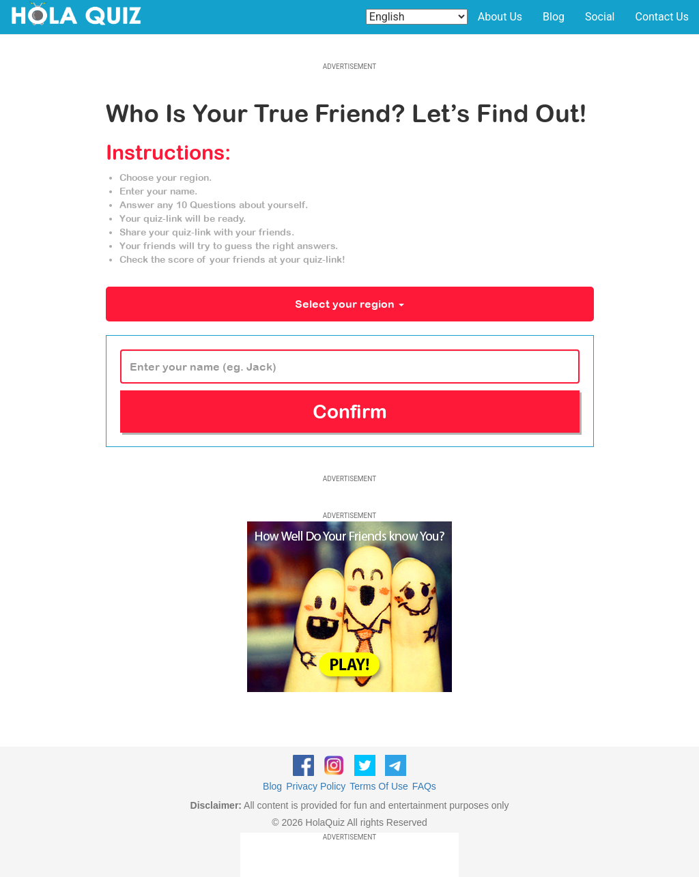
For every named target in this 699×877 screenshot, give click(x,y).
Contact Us (662, 16)
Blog (554, 16)
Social (599, 16)
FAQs (424, 786)
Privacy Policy (315, 786)
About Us (500, 16)
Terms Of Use (379, 786)
